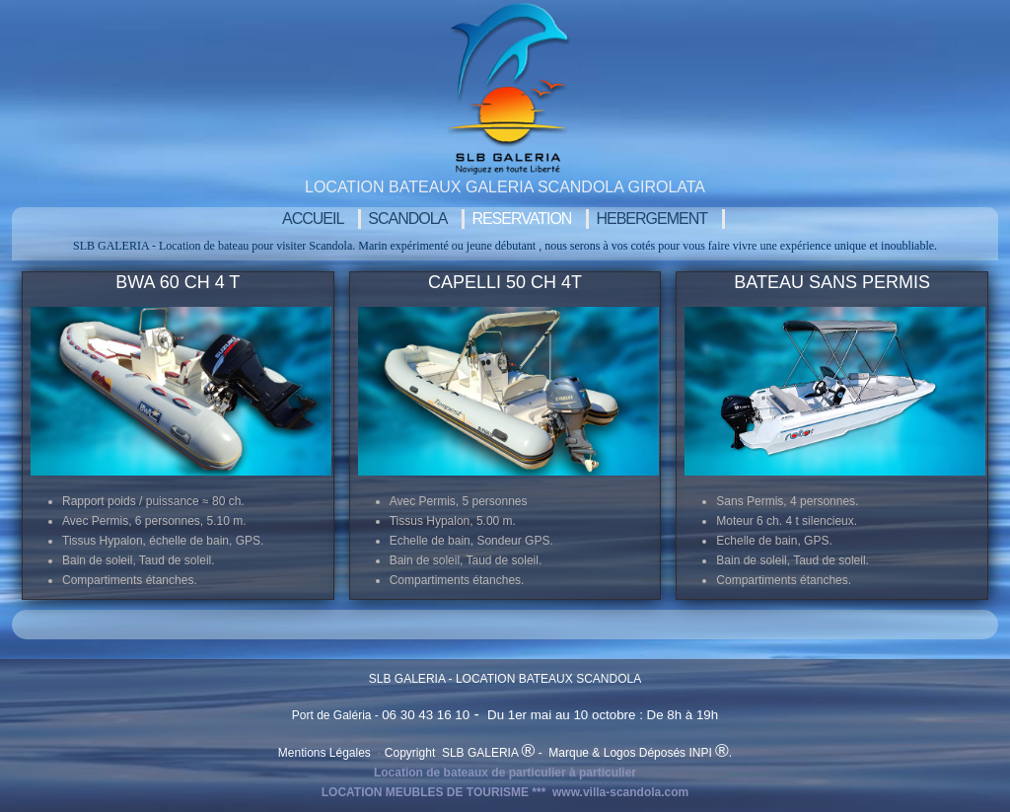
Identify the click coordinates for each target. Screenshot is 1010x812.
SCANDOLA (407, 218)
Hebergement (651, 218)
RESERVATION (521, 218)
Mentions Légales (326, 753)
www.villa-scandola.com (620, 792)
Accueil (312, 218)
